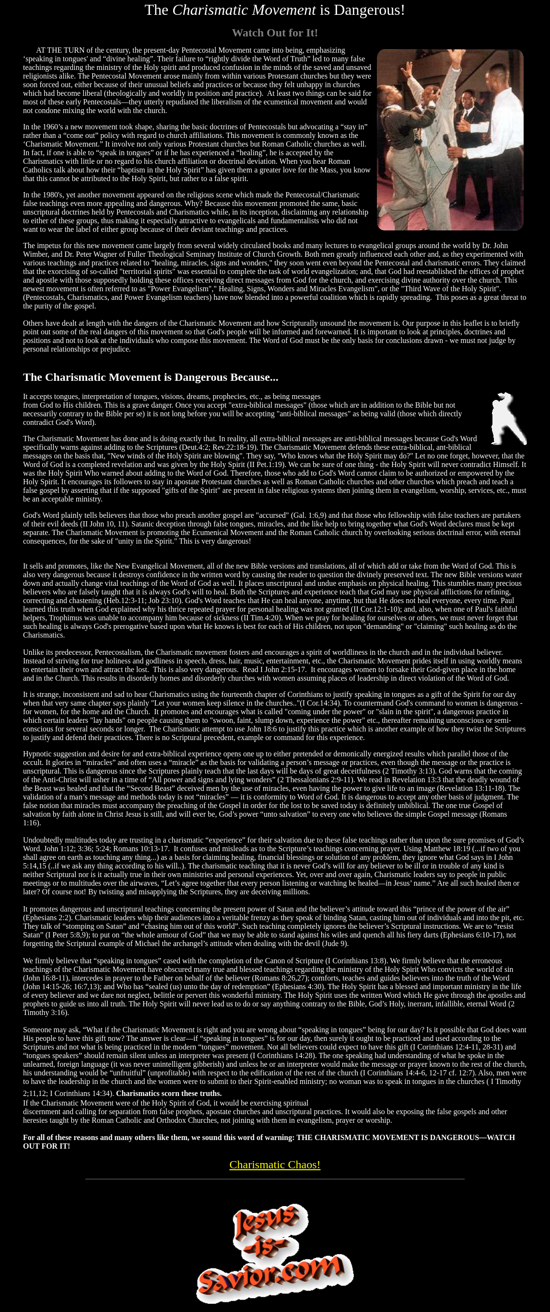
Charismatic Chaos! (275, 1164)
